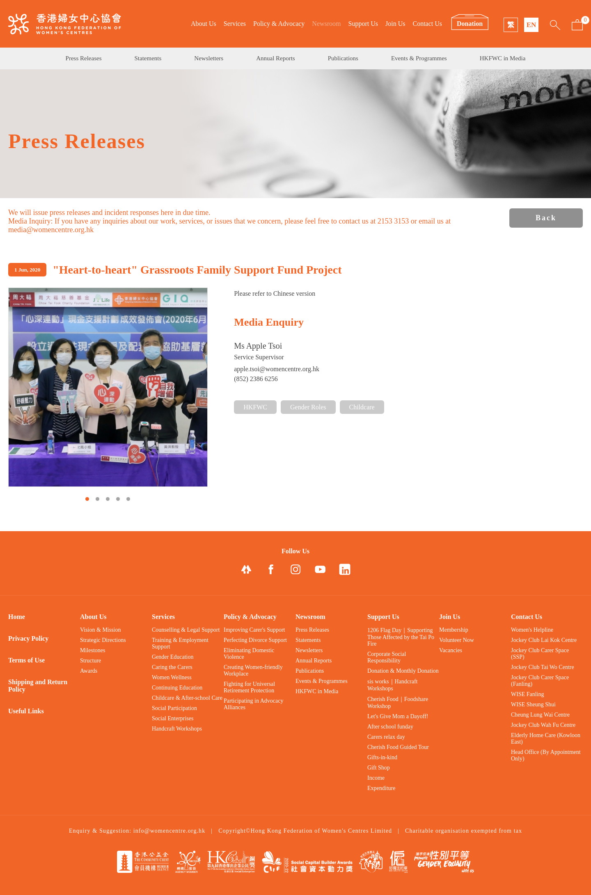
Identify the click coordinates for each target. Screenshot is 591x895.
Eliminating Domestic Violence (249, 653)
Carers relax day (386, 737)
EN (531, 25)
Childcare (362, 407)
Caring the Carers (172, 667)
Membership (453, 630)
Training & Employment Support (180, 643)
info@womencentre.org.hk (169, 831)
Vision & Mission (100, 630)
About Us (203, 23)
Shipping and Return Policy (37, 685)
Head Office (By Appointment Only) (546, 755)
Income (376, 778)
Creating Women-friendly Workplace (253, 670)
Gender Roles (308, 407)
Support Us (363, 23)
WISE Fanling (527, 694)
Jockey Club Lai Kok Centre (544, 640)
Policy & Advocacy (279, 23)
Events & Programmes (419, 58)
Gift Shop (378, 768)
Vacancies (450, 650)
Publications (343, 58)
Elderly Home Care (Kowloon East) (545, 738)
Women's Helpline (532, 630)
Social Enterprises (172, 718)
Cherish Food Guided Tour (398, 747)
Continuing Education (177, 688)
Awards (88, 671)
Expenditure (381, 788)
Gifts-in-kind (382, 757)
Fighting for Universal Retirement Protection (249, 687)
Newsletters (208, 58)
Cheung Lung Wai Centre (540, 715)
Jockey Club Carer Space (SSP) (540, 653)
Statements (148, 58)
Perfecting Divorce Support (255, 640)
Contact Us (427, 23)
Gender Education (172, 657)
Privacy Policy (28, 638)
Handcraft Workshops (177, 729)
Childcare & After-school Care (187, 698)
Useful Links (26, 711)
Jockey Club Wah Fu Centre (543, 725)
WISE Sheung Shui (533, 704)
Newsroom (326, 23)
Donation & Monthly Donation (403, 671)
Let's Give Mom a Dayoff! (397, 716)
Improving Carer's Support (254, 630)
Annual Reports (275, 58)
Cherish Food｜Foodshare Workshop (397, 702)
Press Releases (84, 58)
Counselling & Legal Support (186, 630)
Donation (470, 23)
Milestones (92, 650)
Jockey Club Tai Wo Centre (542, 667)
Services (235, 23)
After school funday (390, 727)
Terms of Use (26, 660)
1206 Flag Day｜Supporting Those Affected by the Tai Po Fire (400, 637)
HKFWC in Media (503, 58)
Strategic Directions (103, 640)
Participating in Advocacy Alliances (253, 704)
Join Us (395, 23)
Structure (90, 661)
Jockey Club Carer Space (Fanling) (540, 680)
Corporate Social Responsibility (386, 657)
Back (546, 218)
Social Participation (174, 708)
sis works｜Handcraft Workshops (392, 685)
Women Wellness (172, 677)
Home (16, 616)
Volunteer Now (456, 640)
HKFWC (255, 407)
